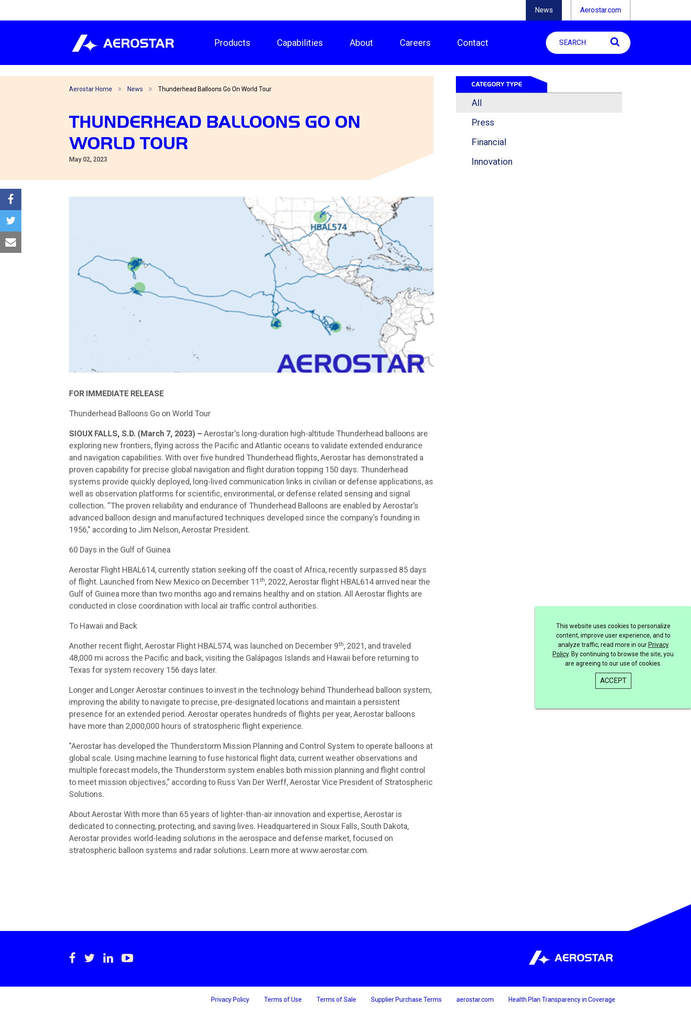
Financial (489, 142)
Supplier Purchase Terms (407, 999)
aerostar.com (475, 999)
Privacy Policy (231, 999)
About (361, 42)
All (477, 103)
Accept (613, 680)
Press (483, 122)
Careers (415, 42)
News (544, 10)
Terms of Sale (337, 999)
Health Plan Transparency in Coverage (561, 999)
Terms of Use (283, 999)
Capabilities (300, 42)
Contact (472, 42)
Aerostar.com (600, 10)
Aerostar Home (90, 89)
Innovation (492, 161)
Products (232, 42)
